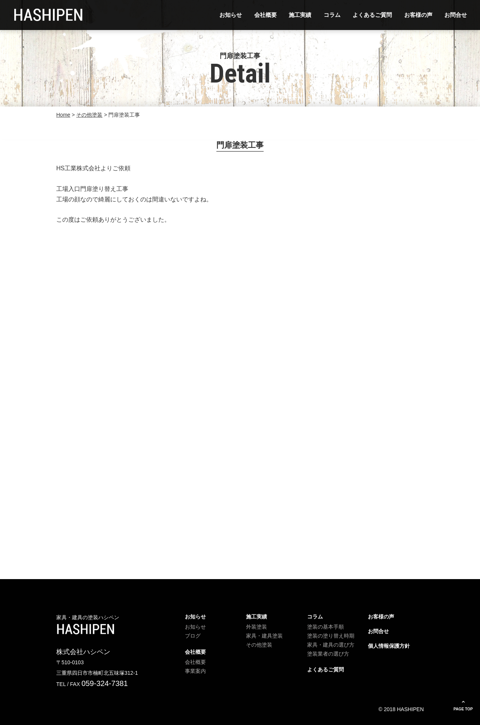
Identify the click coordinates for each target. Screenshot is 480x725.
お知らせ (230, 15)
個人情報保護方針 (389, 646)
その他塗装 (259, 645)
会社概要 (265, 15)
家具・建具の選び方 (330, 645)
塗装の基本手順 (325, 627)
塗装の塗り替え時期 (330, 636)
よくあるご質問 (372, 15)
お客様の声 (418, 15)
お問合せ (455, 15)
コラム (332, 15)
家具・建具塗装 (264, 636)
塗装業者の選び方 (328, 654)
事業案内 (195, 671)
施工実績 (300, 15)
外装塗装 (256, 627)
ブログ (193, 636)
